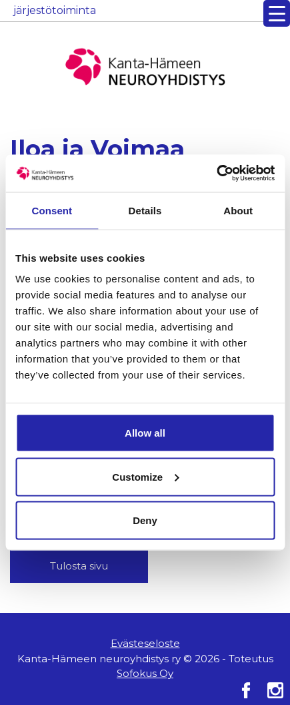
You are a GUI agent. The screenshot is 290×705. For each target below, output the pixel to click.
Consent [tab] (51, 210)
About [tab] (238, 210)
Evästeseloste (145, 643)
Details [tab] (145, 210)
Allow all (145, 433)
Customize (145, 476)
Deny (145, 520)
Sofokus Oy (145, 673)
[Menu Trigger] (276, 13)
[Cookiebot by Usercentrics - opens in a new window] (216, 173)
